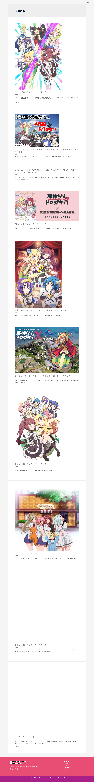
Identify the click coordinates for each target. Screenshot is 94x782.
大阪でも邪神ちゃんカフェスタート (31, 224)
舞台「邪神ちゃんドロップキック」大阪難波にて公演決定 (41, 310)
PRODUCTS (17, 94)
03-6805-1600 (15, 768)
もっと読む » (18, 102)
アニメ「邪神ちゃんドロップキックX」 (32, 92)
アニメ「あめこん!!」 (25, 737)
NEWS (16, 154)
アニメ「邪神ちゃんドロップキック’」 (33, 464)
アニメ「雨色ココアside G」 (28, 553)
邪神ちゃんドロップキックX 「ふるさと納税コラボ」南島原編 (43, 376)
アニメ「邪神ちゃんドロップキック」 (32, 645)
